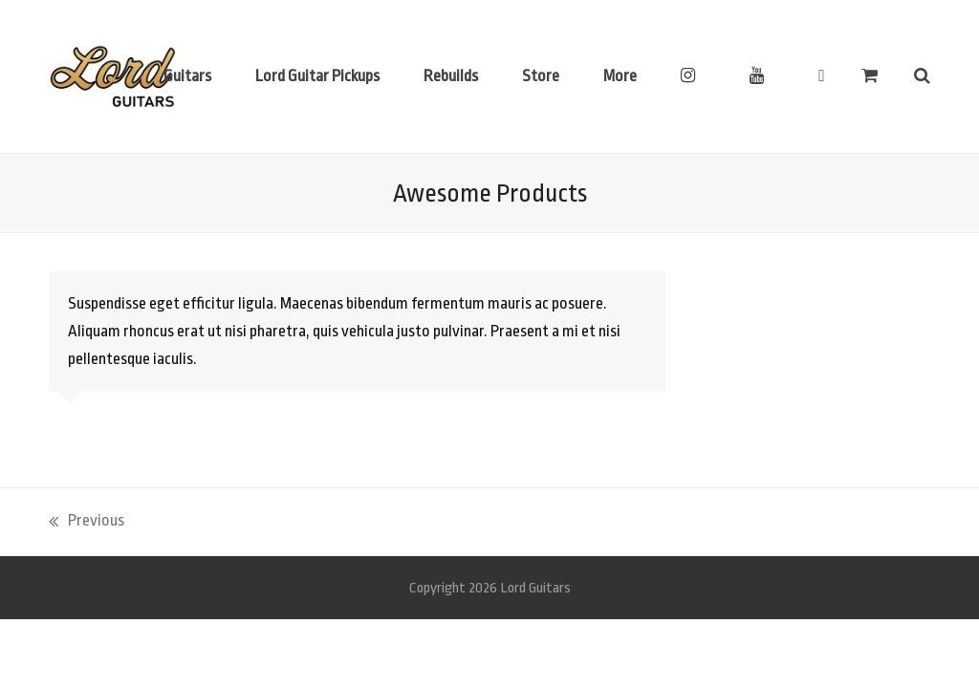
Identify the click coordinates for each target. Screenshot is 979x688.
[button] (869, 76)
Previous (86, 523)
